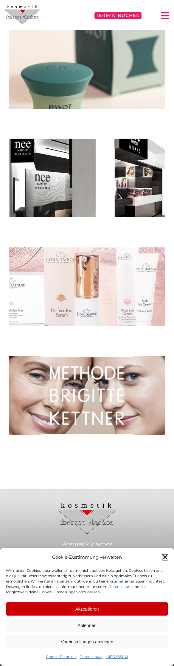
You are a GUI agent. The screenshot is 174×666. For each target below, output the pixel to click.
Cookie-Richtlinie (61, 656)
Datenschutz (119, 586)
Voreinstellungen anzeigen (87, 641)
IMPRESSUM (116, 656)
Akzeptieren (87, 608)
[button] (165, 557)
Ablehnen (86, 625)
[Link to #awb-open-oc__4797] (165, 16)
